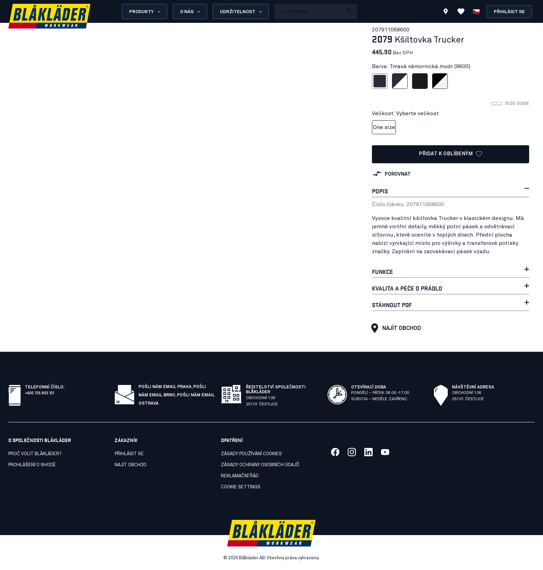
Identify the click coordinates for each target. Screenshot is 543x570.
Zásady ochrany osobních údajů (260, 465)
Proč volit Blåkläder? (34, 454)
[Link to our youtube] (385, 452)
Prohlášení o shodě (32, 465)
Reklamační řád (240, 476)
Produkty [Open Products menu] (145, 11)
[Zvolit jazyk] (476, 11)
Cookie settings (240, 487)
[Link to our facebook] (335, 452)
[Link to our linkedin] (368, 452)
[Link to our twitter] (351, 452)
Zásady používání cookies (251, 454)
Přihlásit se (509, 12)
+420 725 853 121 (39, 392)
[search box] (308, 11)
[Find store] (445, 12)
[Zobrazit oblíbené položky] (461, 11)
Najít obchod (394, 328)
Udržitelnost (241, 11)
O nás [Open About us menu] (190, 11)
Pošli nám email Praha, (166, 387)
